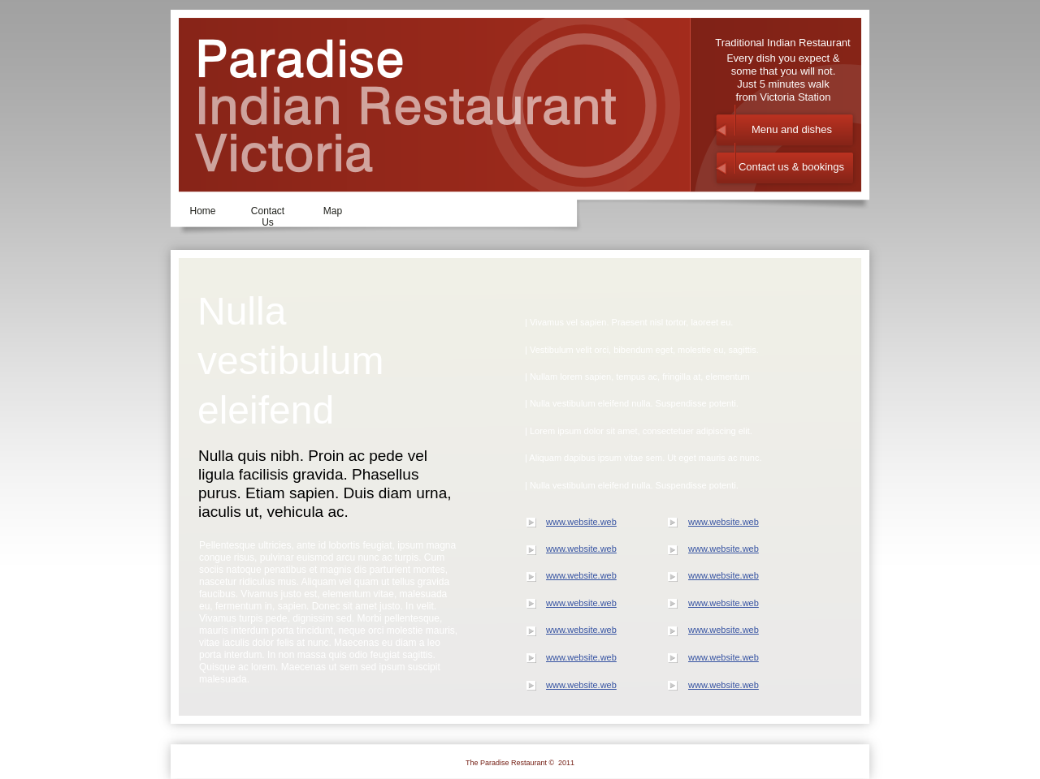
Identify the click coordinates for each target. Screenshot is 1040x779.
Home (202, 211)
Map (332, 211)
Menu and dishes (792, 129)
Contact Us (267, 214)
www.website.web (581, 522)
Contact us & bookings (791, 167)
